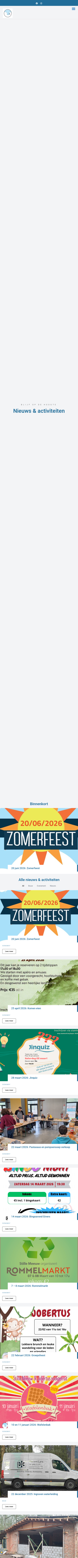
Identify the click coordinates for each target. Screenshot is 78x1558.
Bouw (30, 886)
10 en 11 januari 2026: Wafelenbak (30, 1424)
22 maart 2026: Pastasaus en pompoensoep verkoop (40, 1147)
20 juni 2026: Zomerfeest (25, 868)
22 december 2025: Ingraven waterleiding (34, 1494)
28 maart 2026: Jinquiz (24, 1077)
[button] (73, 8)
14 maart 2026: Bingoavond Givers (30, 1216)
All (23, 886)
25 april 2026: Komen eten (26, 1008)
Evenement (41, 886)
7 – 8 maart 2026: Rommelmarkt (29, 1285)
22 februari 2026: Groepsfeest (28, 1355)
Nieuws (53, 886)
